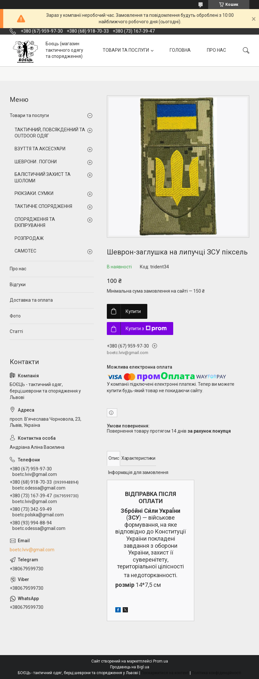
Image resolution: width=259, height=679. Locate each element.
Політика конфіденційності (216, 673)
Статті (16, 331)
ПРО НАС (216, 50)
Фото (15, 315)
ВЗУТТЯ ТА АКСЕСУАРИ (40, 148)
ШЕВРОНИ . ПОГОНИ (36, 161)
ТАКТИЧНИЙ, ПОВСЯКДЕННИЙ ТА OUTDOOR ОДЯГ (50, 133)
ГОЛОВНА (180, 50)
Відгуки (18, 284)
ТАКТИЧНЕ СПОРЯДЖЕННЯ (43, 206)
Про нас (18, 268)
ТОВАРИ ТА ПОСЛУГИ (126, 50)
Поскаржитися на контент (165, 673)
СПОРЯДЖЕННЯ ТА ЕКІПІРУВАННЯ (35, 222)
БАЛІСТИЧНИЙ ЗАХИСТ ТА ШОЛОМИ (43, 177)
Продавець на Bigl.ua (129, 667)
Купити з (146, 328)
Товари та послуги (29, 115)
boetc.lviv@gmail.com (32, 549)
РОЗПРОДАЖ (29, 238)
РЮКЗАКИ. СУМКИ (34, 193)
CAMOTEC (25, 250)
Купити (133, 311)
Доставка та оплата (31, 300)
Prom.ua (160, 661)
